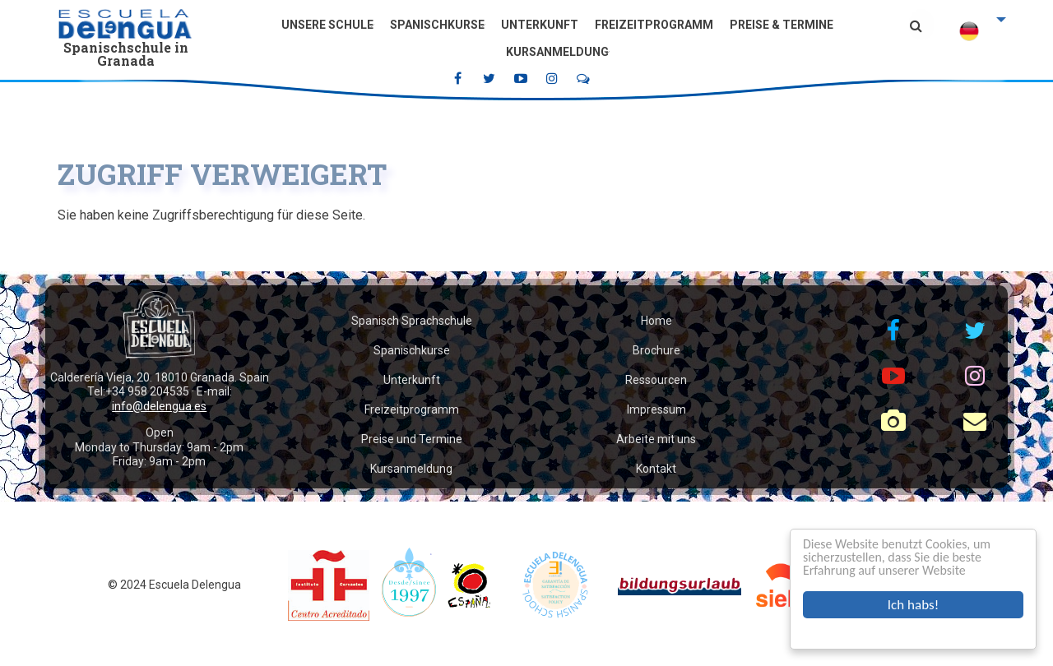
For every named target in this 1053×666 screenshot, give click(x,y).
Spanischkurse (437, 24)
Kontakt (656, 468)
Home (656, 320)
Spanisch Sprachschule (411, 320)
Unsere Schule (327, 24)
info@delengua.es (159, 406)
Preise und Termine (411, 439)
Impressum (656, 409)
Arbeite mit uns (656, 439)
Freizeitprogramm (654, 24)
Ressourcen (656, 379)
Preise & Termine (781, 24)
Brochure (656, 350)
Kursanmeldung (557, 51)
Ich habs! (913, 604)
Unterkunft (539, 24)
